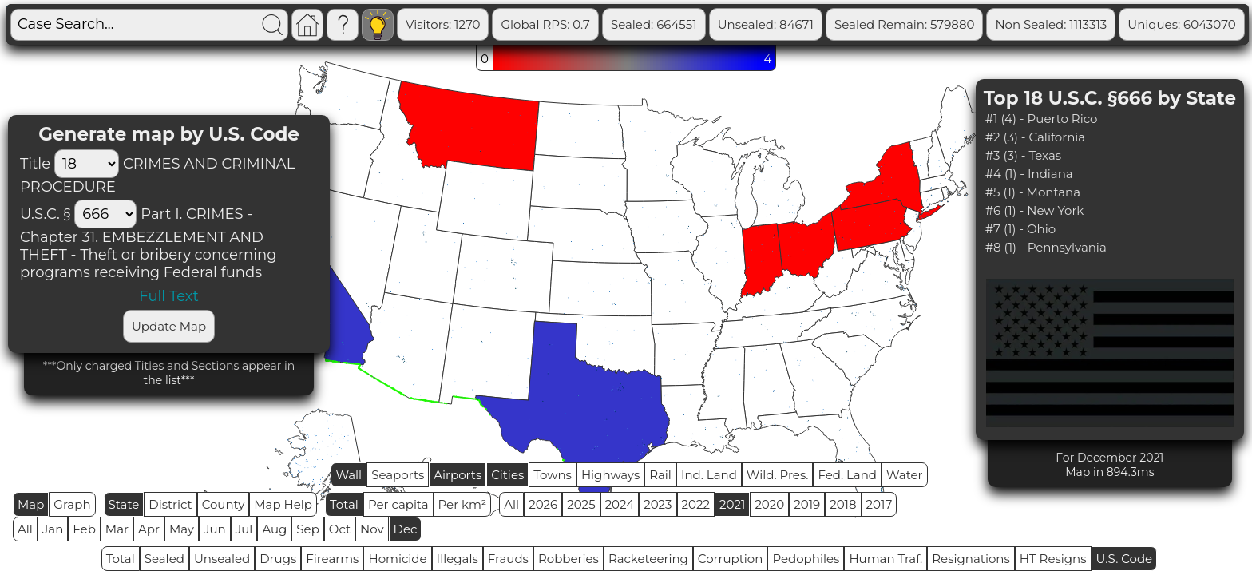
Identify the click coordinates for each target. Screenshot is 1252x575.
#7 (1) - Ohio (1020, 228)
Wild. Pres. (778, 474)
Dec (406, 529)
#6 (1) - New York (1034, 210)
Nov (372, 529)
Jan (53, 529)
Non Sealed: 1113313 (1114, 24)
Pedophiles (805, 558)
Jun (215, 529)
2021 (732, 504)
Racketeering (648, 558)
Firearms (332, 558)
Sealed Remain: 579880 (967, 24)
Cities (507, 474)
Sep (307, 529)
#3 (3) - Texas (1023, 155)
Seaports (397, 474)
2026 (543, 504)
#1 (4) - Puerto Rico (1041, 118)
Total (344, 504)
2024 (620, 504)
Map (31, 504)
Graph (71, 504)
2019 (807, 504)
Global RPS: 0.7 (608, 24)
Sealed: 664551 (717, 24)
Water (904, 474)
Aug (274, 529)
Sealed (164, 558)
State (124, 504)
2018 (843, 504)
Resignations (971, 558)
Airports (457, 474)
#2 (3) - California (1035, 137)
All (511, 504)
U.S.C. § (45, 214)
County (223, 504)
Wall (348, 474)
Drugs (278, 558)
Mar (117, 529)
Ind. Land (709, 474)
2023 (658, 504)
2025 (581, 504)
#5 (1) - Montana (1032, 192)
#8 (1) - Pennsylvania (1046, 247)
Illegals (457, 558)
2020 (769, 504)
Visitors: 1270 (506, 24)
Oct (340, 529)
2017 (879, 504)
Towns (552, 474)
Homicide (397, 558)
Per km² (462, 504)
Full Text (168, 296)
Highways (610, 474)
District (170, 504)
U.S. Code (1124, 558)
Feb (84, 529)
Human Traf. (885, 558)
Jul (244, 529)
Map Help (283, 504)
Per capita (398, 504)
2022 (696, 504)
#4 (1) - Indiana (1029, 173)
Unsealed (222, 558)
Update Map (169, 326)
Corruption (730, 558)
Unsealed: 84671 (829, 24)
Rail (660, 474)
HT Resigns (1053, 558)
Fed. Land (847, 474)
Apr (149, 529)
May (181, 529)
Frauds (508, 558)
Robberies (568, 558)
